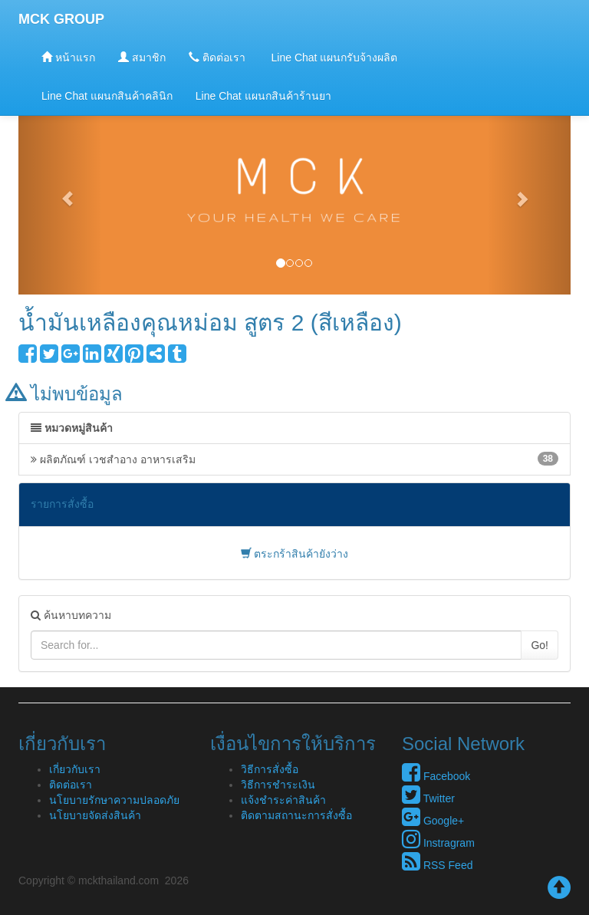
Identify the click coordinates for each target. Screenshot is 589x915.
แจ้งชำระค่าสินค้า (283, 800)
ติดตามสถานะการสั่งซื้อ (296, 815)
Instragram (438, 843)
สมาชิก (142, 57)
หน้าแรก (68, 57)
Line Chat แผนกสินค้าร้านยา (263, 96)
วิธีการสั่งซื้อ (269, 769)
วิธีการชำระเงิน (278, 784)
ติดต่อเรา (217, 57)
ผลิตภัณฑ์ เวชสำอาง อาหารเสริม (294, 459)
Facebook (436, 776)
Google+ (433, 821)
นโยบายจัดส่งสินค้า (95, 815)
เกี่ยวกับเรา (74, 769)
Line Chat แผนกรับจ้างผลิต (333, 57)
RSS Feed (437, 865)
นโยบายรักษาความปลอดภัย (114, 800)
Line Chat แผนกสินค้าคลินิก (107, 96)
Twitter (428, 798)
